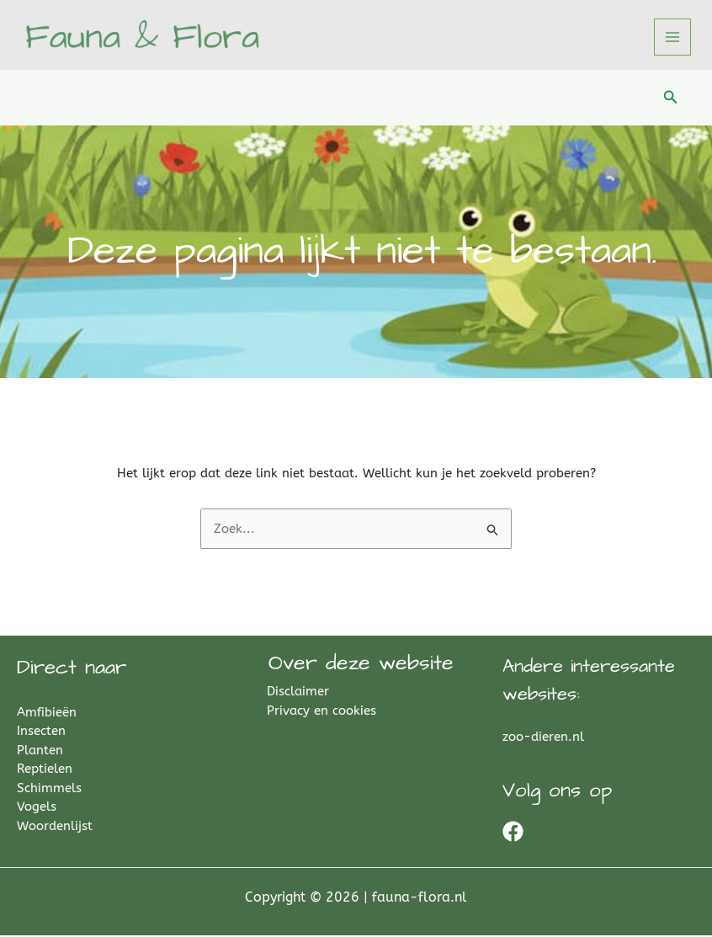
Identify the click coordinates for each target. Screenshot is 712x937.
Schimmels (49, 789)
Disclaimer (299, 692)
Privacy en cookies (323, 711)
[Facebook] (512, 833)
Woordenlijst (55, 827)
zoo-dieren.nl (543, 738)
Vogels (36, 808)
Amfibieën (47, 713)
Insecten (41, 732)
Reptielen (44, 770)
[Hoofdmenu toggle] (673, 38)
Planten (40, 751)
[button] (670, 99)
